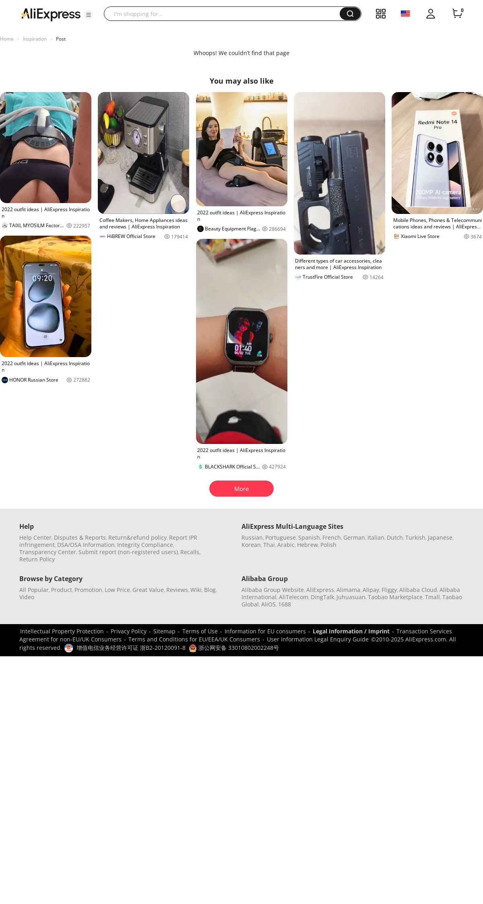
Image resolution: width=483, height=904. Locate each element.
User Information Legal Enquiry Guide (318, 639)
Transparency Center (47, 552)
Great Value (148, 590)
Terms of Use (200, 631)
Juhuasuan (350, 597)
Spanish (309, 537)
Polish (328, 545)
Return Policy (37, 559)
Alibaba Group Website (273, 590)
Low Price (117, 590)
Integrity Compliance (145, 545)
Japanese (440, 537)
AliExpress (320, 590)
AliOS (268, 604)
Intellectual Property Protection (62, 631)
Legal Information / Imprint (351, 631)
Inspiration (35, 38)
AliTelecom (293, 597)
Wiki (196, 590)
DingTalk (322, 597)
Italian (375, 537)
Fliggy (389, 590)
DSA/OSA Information (86, 545)
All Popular (34, 590)
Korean (251, 545)
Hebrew (307, 545)
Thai (269, 545)
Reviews (177, 590)
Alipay (371, 590)
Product (61, 590)
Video (26, 597)
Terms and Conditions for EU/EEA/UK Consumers (194, 639)
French (331, 537)
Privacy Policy (129, 631)
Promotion (88, 590)
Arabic (286, 545)
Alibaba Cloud (418, 590)
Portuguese (280, 537)
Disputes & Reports (80, 537)
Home (7, 38)
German (354, 537)
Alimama (348, 590)
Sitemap (164, 631)
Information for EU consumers (265, 631)
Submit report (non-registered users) (128, 552)
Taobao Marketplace (395, 597)
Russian (252, 537)
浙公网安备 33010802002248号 (234, 647)
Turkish (415, 537)
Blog (210, 590)
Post (61, 38)
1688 (284, 604)
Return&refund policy (137, 537)
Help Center (35, 537)
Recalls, (190, 552)
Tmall (432, 597)
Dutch (395, 537)
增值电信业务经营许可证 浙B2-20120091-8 (131, 647)
